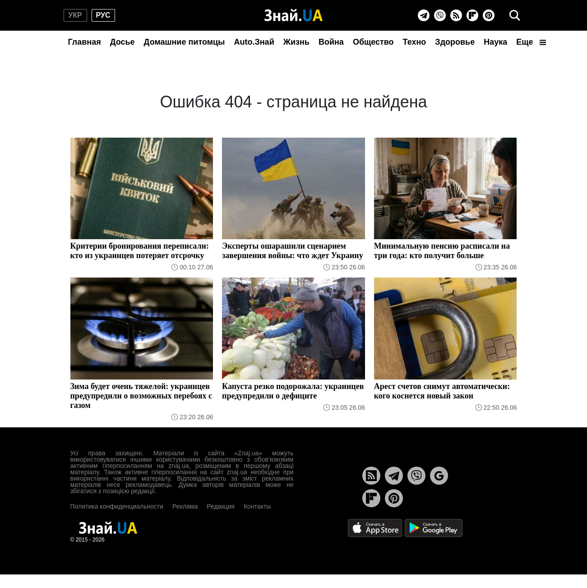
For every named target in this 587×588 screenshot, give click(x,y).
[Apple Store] (375, 527)
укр (75, 15)
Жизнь (296, 41)
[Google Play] (433, 527)
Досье (122, 41)
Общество (373, 41)
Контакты (257, 506)
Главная (84, 41)
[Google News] (439, 476)
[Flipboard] (472, 15)
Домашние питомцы (184, 41)
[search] (515, 15)
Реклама (185, 506)
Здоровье (455, 41)
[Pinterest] (489, 15)
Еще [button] (531, 41)
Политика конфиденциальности (117, 506)
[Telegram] (424, 15)
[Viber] (440, 15)
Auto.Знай (254, 41)
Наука (495, 41)
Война (331, 41)
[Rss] (456, 15)
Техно (414, 41)
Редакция (221, 506)
